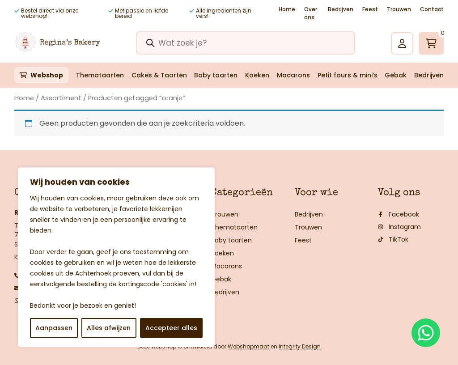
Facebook (398, 214)
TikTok (393, 239)
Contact (432, 9)
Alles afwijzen (109, 327)
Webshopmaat (248, 346)
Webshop (46, 75)
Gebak (396, 75)
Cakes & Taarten (159, 75)
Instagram (399, 226)
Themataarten (100, 75)
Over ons (310, 13)
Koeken (257, 75)
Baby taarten (215, 75)
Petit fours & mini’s (347, 75)
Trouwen (399, 9)
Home (287, 9)
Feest (370, 9)
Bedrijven (340, 9)
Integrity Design (300, 346)
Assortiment (61, 97)
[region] (116, 257)
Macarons (293, 75)
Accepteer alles (171, 327)
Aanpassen (53, 327)
